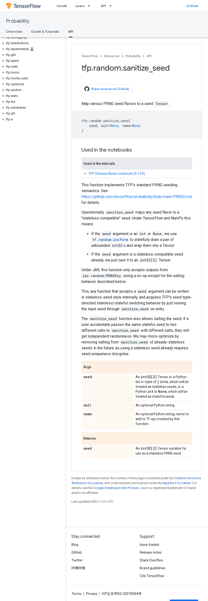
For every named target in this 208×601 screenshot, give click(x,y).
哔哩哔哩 (78, 568)
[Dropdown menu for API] (112, 6)
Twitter (77, 560)
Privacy (91, 594)
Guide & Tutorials (45, 31)
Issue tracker (149, 545)
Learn (80, 6)
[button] (32, 37)
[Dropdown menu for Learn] (90, 6)
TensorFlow (89, 56)
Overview (14, 31)
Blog (74, 545)
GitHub (192, 6)
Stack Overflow (151, 560)
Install (62, 6)
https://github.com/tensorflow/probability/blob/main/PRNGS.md (136, 196)
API (103, 6)
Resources (111, 56)
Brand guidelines (152, 568)
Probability (18, 21)
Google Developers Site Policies (116, 488)
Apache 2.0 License (177, 483)
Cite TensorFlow (152, 576)
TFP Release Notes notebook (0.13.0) (116, 174)
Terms (76, 594)
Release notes (151, 552)
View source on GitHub (106, 88)
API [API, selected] (70, 31)
